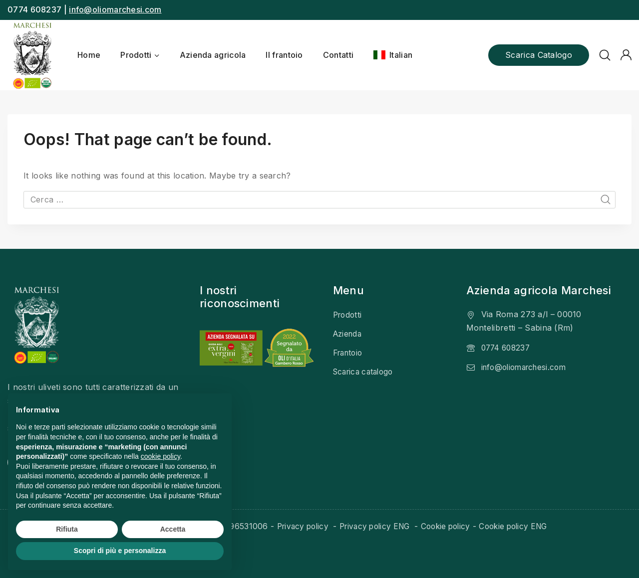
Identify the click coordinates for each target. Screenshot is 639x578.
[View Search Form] (605, 55)
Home (88, 55)
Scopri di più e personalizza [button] (120, 551)
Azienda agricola (213, 55)
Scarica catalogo (538, 55)
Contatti (338, 55)
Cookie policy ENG (520, 526)
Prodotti (348, 315)
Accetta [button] (173, 529)
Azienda (348, 333)
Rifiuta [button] (67, 529)
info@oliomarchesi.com (115, 9)
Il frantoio (284, 55)
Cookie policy (448, 526)
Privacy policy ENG (373, 526)
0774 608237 (507, 347)
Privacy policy (296, 526)
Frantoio (349, 352)
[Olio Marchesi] (32, 55)
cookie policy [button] (160, 456)
